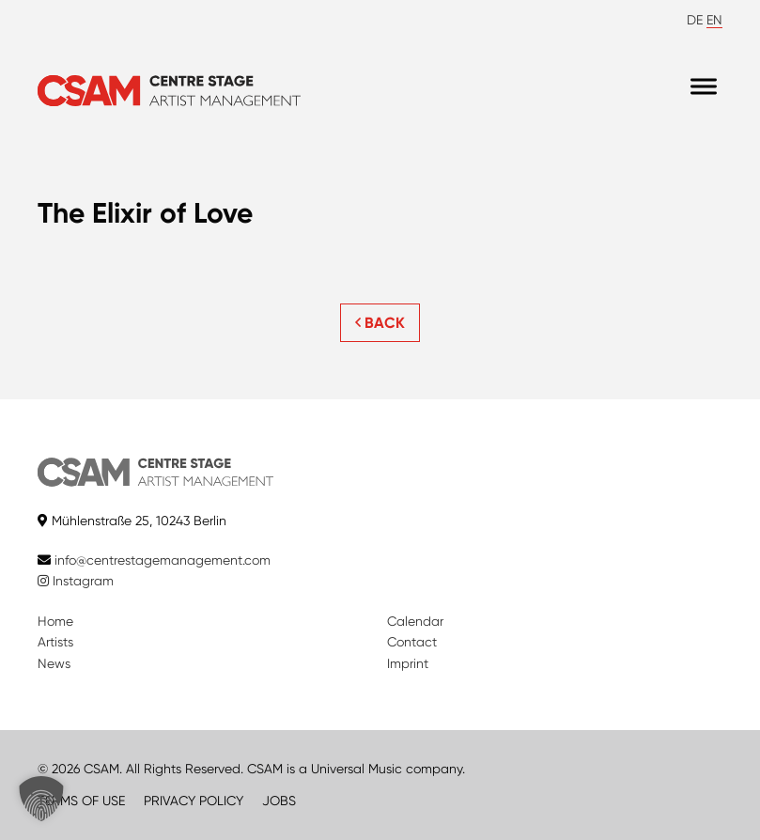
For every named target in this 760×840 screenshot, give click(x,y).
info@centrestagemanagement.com (162, 560)
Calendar (415, 621)
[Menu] (703, 86)
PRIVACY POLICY (193, 800)
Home (55, 621)
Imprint (407, 663)
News (54, 663)
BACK (380, 323)
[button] (41, 798)
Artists (55, 641)
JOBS (279, 800)
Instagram (76, 580)
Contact (412, 641)
